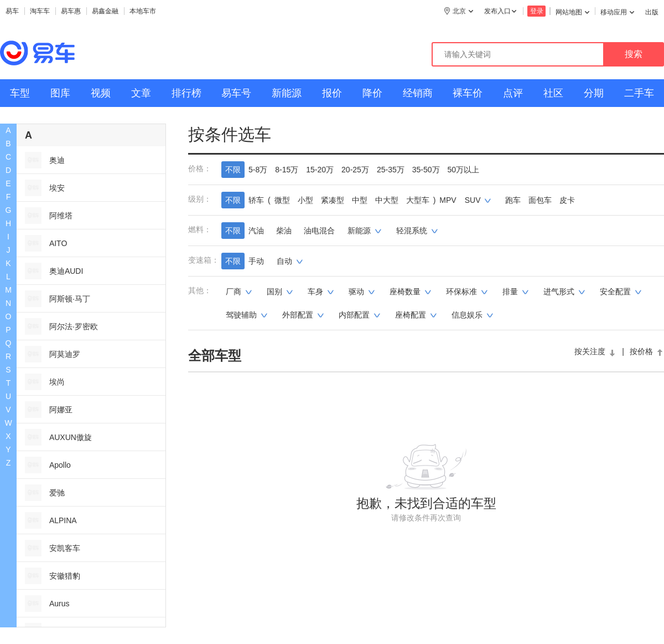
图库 (60, 93)
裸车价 (468, 93)
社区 (553, 93)
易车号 (236, 93)
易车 (12, 11)
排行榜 (186, 93)
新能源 (287, 93)
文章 (141, 93)
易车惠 (71, 11)
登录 (536, 11)
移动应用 (617, 12)
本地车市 (142, 11)
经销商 (418, 93)
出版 (651, 12)
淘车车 (40, 11)
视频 (101, 93)
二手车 (639, 93)
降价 (372, 93)
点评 (513, 93)
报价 (332, 93)
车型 (20, 93)
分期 (594, 93)
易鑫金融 (105, 11)
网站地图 (572, 12)
